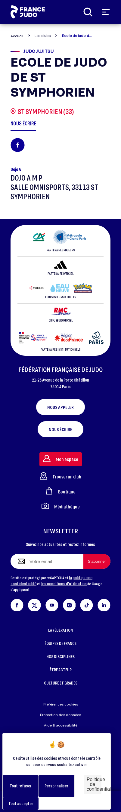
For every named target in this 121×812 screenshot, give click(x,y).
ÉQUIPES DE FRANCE (60, 643)
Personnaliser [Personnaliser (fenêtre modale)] (56, 785)
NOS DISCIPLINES (60, 656)
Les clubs (43, 35)
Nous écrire (60, 429)
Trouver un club (60, 476)
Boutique (60, 491)
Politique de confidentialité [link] (94, 784)
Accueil (17, 36)
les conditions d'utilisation (64, 583)
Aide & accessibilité (60, 725)
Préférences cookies (60, 704)
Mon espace (60, 458)
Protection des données (60, 715)
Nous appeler (60, 407)
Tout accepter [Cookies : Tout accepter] (20, 803)
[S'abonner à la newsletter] (96, 561)
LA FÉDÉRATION (60, 630)
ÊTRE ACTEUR (61, 669)
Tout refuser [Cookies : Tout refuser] (21, 785)
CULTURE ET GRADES (60, 682)
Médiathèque (61, 506)
